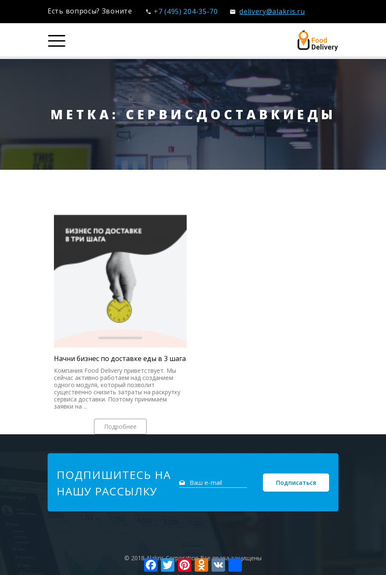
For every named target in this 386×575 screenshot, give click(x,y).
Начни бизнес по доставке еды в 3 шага (120, 359)
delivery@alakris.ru (267, 11)
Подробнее (120, 427)
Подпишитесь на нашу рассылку (113, 483)
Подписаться (296, 483)
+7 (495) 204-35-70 (181, 11)
